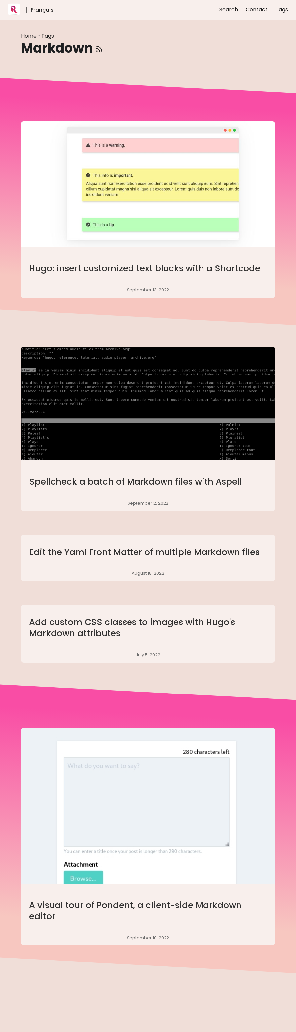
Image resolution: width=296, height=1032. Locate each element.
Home (29, 36)
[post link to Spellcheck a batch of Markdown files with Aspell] (148, 429)
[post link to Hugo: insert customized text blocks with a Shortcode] (148, 209)
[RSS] (99, 48)
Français (42, 10)
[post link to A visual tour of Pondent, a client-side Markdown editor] (148, 836)
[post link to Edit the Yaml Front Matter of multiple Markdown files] (148, 558)
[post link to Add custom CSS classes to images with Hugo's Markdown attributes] (148, 634)
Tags (47, 36)
